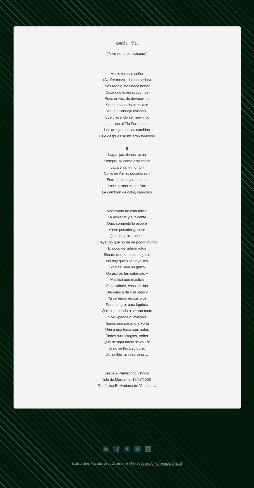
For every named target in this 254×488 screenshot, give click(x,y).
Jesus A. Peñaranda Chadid (161, 463)
